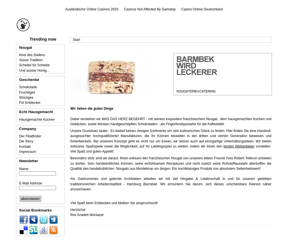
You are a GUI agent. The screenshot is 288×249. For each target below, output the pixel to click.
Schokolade (28, 87)
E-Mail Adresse (30, 183)
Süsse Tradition (31, 60)
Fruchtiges (27, 92)
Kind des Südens (32, 55)
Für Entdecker (29, 103)
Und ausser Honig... (34, 70)
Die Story (26, 141)
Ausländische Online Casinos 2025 (91, 9)
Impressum (27, 152)
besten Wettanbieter (239, 146)
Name (23, 169)
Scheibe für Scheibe (34, 65)
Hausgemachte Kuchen (37, 120)
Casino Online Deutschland (201, 9)
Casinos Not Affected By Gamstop (150, 9)
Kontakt (25, 147)
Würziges (26, 98)
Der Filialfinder (30, 136)
